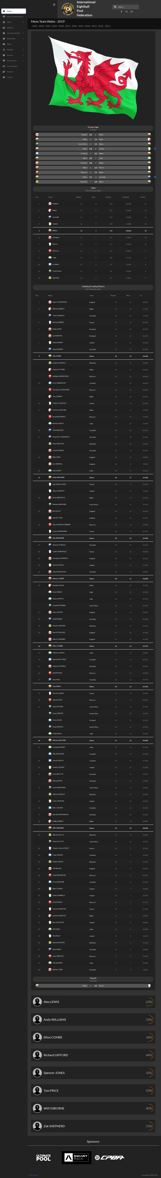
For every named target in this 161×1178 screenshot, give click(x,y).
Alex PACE (57, 679)
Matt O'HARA (59, 889)
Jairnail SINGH (59, 963)
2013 (95, 26)
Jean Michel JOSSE (60, 484)
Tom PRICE (58, 686)
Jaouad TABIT (59, 700)
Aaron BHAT (58, 470)
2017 (69, 26)
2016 (75, 26)
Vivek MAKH (58, 733)
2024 (42, 26)
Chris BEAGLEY (59, 430)
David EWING (59, 619)
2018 (62, 26)
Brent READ (58, 949)
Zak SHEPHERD (59, 538)
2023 (49, 26)
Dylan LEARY (58, 329)
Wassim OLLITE (59, 835)
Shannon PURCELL (60, 545)
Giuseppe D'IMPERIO (61, 558)
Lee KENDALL (59, 464)
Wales (103, 135)
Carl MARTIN (58, 336)
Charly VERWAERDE (61, 531)
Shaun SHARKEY (60, 491)
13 (92, 148)
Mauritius (85, 182)
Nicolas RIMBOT (60, 322)
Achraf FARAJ (59, 902)
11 (97, 139)
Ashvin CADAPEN (60, 626)
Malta (102, 139)
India (102, 158)
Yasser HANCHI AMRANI (63, 524)
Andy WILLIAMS (60, 477)
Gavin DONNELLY (60, 895)
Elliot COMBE (59, 646)
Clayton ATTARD (60, 369)
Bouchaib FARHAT (60, 417)
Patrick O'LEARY (60, 767)
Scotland (85, 153)
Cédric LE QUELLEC (61, 403)
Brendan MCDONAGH (62, 814)
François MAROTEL (61, 909)
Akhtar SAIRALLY (60, 794)
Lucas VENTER (59, 713)
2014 (88, 26)
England (85, 135)
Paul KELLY (58, 936)
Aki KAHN (57, 929)
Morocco (85, 172)
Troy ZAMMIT (59, 396)
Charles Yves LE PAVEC (62, 848)
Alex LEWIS (58, 356)
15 (92, 134)
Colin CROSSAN (59, 801)
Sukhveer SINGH (60, 653)
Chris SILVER (58, 720)
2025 (36, 26)
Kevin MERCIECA (60, 497)
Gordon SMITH (59, 760)
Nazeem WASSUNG (61, 504)
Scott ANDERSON (60, 383)
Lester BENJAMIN (60, 787)
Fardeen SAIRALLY (60, 363)
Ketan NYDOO (59, 727)
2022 (55, 26)
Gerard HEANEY (59, 450)
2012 (102, 26)
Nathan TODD (59, 969)
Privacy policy (36, 1175)
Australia (104, 177)
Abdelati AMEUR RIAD (62, 376)
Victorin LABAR (59, 693)
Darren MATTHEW (60, 659)
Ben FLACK (58, 511)
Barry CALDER (59, 808)
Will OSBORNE (59, 828)
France (103, 168)
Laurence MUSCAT (60, 916)
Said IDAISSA (58, 673)
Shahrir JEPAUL (59, 862)
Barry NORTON (59, 922)
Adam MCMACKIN (60, 572)
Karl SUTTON (59, 518)
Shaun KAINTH (59, 599)
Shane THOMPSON (61, 302)
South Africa (84, 144)
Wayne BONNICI (60, 309)
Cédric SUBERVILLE (61, 551)
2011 (108, 26)
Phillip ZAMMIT (59, 821)
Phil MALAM (58, 868)
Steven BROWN (59, 882)
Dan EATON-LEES (60, 632)
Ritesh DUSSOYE (60, 942)
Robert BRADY (59, 342)
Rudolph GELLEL (59, 585)
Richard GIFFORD (60, 740)
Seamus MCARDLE (60, 666)
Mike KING (58, 457)
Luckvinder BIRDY (60, 747)
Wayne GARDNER (60, 639)
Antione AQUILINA (61, 410)
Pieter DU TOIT (59, 841)
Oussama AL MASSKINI (62, 390)
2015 (82, 26)
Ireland (103, 149)
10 (92, 139)
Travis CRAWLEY (60, 315)
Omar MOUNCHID (60, 875)
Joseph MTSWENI (60, 605)
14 (92, 158)
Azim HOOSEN (59, 706)
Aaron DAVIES (59, 612)
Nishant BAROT (59, 423)
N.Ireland (85, 163)
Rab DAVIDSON (59, 754)
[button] (107, 11)
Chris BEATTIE (59, 774)
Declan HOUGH (59, 565)
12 (97, 153)
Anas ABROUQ (59, 956)
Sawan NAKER (59, 349)
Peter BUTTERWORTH (62, 437)
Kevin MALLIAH (59, 444)
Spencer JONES (59, 578)
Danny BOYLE (59, 781)
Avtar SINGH (58, 592)
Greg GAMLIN (59, 855)
